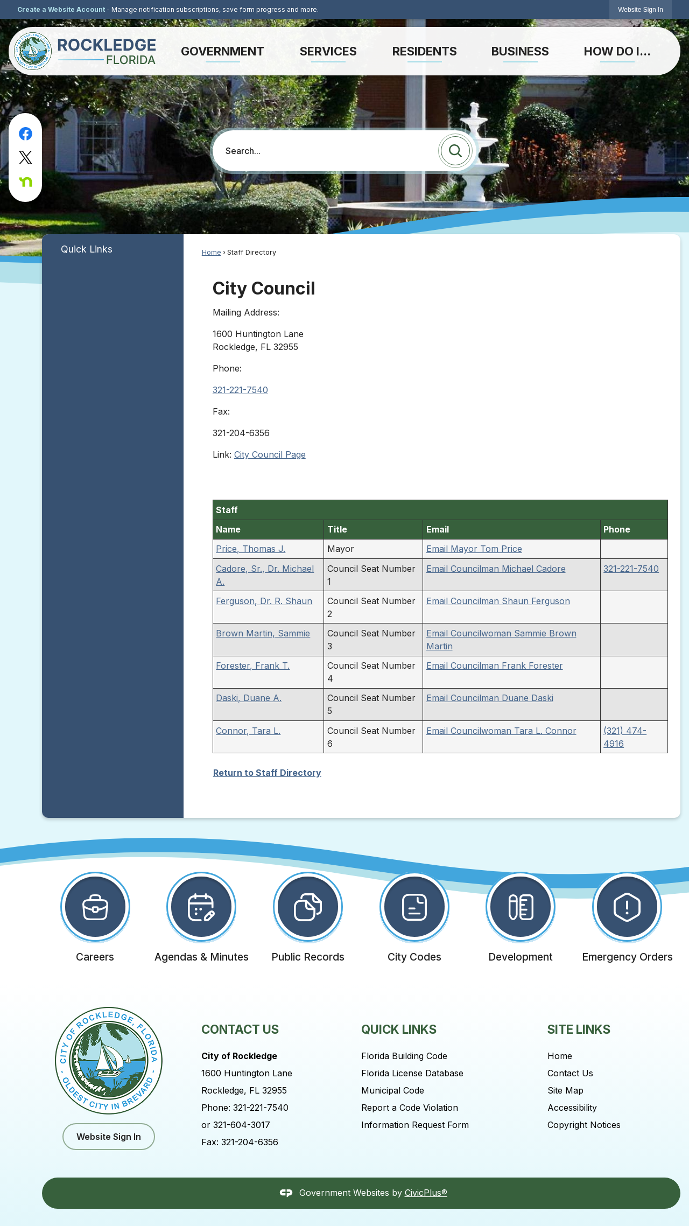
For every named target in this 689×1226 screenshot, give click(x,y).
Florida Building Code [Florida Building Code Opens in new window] (404, 1055)
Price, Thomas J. (250, 548)
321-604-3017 (241, 1124)
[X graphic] (25, 158)
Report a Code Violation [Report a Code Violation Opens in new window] (409, 1107)
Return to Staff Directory (267, 772)
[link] (640, 9)
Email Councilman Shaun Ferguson (498, 601)
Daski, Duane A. (249, 697)
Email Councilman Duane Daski (489, 697)
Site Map (565, 1090)
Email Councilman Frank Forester (494, 665)
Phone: (227, 368)
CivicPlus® (426, 1192)
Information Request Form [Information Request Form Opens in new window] (415, 1124)
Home (211, 252)
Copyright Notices (584, 1124)
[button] (455, 151)
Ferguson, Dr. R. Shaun (264, 601)
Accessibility (572, 1107)
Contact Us (570, 1073)
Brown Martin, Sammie (263, 633)
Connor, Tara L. (248, 730)
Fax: (221, 411)
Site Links (578, 1029)
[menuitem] (222, 51)
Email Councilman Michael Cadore (496, 568)
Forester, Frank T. (253, 665)
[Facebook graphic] (25, 134)
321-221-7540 (240, 389)
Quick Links (87, 249)
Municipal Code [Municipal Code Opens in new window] (392, 1090)
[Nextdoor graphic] (25, 181)
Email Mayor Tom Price (474, 548)
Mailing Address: (246, 312)
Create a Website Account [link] (61, 9)
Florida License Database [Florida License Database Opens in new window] (412, 1073)
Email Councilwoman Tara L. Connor (501, 730)
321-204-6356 (249, 1142)
